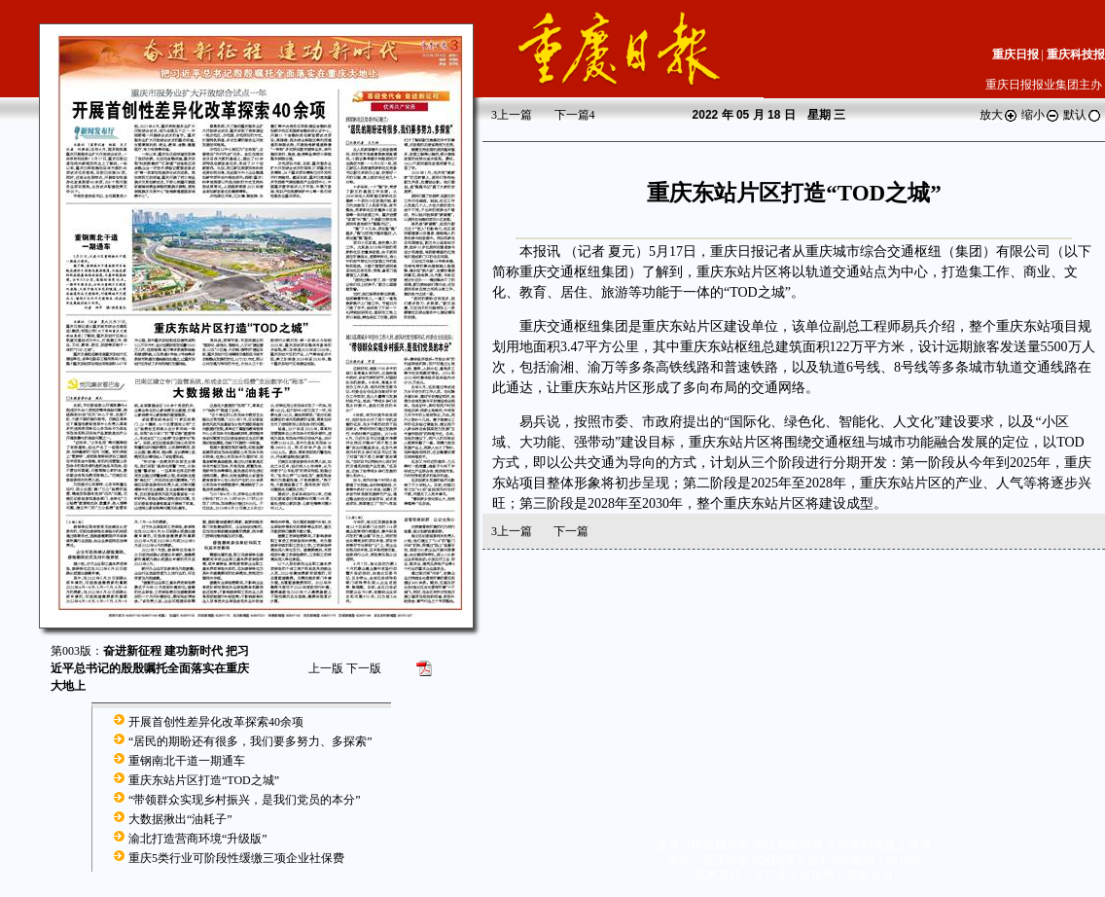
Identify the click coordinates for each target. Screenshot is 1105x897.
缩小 (1040, 115)
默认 (1082, 115)
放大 (999, 115)
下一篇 (574, 115)
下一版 (363, 668)
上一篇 (511, 115)
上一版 (325, 668)
